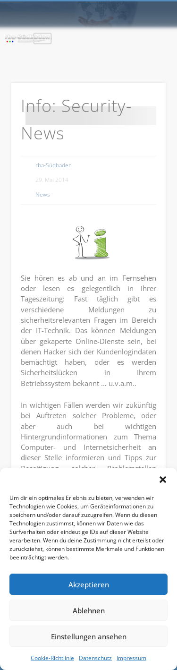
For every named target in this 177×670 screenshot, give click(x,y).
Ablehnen (89, 610)
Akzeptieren (88, 584)
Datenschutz (95, 658)
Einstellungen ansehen (88, 636)
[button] (163, 479)
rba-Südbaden (53, 165)
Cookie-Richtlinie (52, 658)
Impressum (131, 658)
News (42, 194)
